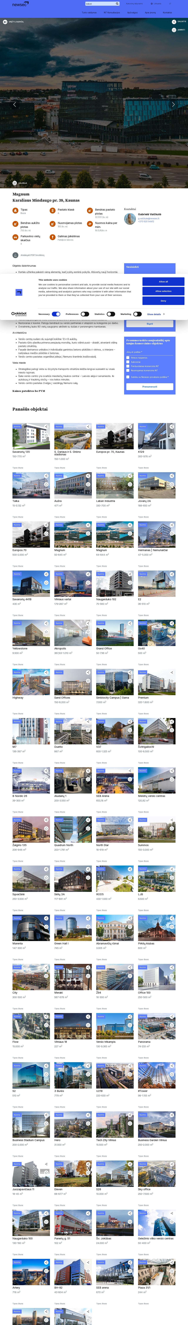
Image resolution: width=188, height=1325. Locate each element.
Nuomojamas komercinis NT (144, 861)
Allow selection (163, 17)
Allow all (163, 7)
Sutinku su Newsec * (150, 805)
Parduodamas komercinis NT (145, 857)
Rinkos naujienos (139, 848)
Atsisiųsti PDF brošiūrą (28, 746)
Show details (154, 40)
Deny (163, 27)
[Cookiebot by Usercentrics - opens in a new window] (19, 40)
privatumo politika (158, 805)
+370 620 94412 (146, 712)
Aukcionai (135, 853)
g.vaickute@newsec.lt (148, 709)
